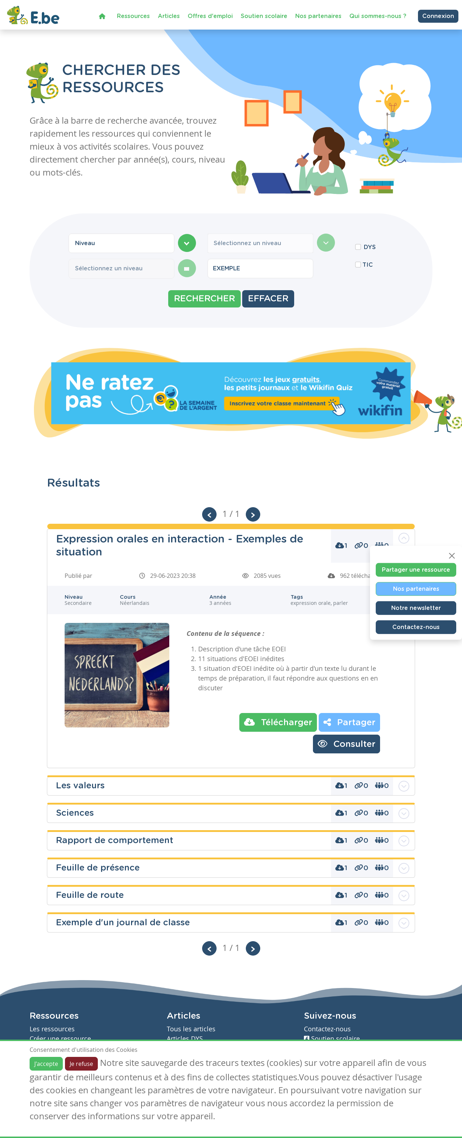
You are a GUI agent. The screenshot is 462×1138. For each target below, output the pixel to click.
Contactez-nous (416, 627)
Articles (169, 16)
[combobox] (121, 243)
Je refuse (81, 1064)
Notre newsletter (416, 608)
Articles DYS (185, 1039)
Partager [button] (349, 722)
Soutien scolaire (264, 16)
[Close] (452, 555)
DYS (370, 247)
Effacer (268, 299)
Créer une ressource (60, 1039)
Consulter (346, 743)
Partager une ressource (416, 569)
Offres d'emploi (210, 16)
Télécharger (278, 722)
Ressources (133, 16)
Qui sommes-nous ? (377, 16)
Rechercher (204, 299)
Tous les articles (191, 1029)
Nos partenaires (318, 16)
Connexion (438, 16)
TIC (367, 265)
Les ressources (52, 1029)
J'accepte (46, 1064)
